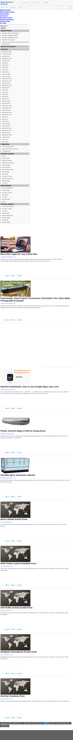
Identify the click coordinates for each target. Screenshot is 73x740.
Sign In (20, 7)
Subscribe (13, 7)
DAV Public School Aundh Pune (16, 607)
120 (26, 723)
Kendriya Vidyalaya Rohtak (10, 35)
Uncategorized (6, 151)
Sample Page (6, 222)
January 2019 (6, 103)
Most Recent (35, 2)
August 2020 (5, 60)
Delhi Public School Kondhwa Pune (18, 563)
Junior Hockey (6, 165)
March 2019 (5, 99)
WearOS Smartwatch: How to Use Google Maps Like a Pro (29, 386)
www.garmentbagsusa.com (7, 433)
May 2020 (5, 67)
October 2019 (6, 83)
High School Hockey (8, 163)
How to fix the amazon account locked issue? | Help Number (15, 43)
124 (42, 723)
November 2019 (6, 81)
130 (66, 723)
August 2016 (5, 137)
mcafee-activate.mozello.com (7, 389)
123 (38, 723)
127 (54, 723)
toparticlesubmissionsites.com (8, 478)
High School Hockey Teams (10, 149)
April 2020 (5, 69)
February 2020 (6, 74)
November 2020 (6, 54)
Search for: (3, 26)
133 (2, 726)
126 (50, 723)
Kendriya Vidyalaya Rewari (10, 37)
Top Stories (25, 2)
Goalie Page (4, 14)
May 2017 (5, 117)
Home (4, 156)
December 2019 (6, 78)
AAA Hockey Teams (7, 12)
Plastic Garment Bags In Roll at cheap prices (23, 431)
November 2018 (6, 108)
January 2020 (6, 76)
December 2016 (6, 128)
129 (62, 723)
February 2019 (6, 101)
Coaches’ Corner (6, 18)
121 (30, 723)
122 (34, 723)
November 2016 (6, 130)
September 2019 (7, 85)
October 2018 (6, 110)
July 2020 (5, 63)
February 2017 (6, 123)
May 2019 (5, 94)
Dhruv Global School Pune (13, 519)
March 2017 (5, 121)
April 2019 (5, 96)
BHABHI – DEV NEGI (8, 40)
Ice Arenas (4, 16)
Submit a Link (4, 7)
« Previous (15, 723)
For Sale (3, 23)
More (45, 2)
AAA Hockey (5, 158)
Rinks (3, 201)
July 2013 (5, 139)
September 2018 (7, 112)
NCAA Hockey (5, 10)
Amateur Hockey (7, 160)
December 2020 (6, 51)
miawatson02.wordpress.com (7, 257)
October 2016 (6, 132)
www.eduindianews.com (6, 522)
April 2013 (5, 141)
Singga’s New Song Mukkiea (10, 33)
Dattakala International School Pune (18, 652)
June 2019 (5, 92)
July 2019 (5, 90)
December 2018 (6, 105)
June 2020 (5, 65)
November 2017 (6, 114)
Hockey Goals (5, 21)
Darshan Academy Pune (12, 696)
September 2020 (7, 58)
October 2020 (6, 56)
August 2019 (5, 87)
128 (58, 723)
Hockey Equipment (7, 19)
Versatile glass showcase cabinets (17, 475)
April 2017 (5, 119)
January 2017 (6, 126)
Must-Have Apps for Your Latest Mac (18, 254)
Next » (6, 726)
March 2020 (5, 72)
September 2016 (7, 135)
